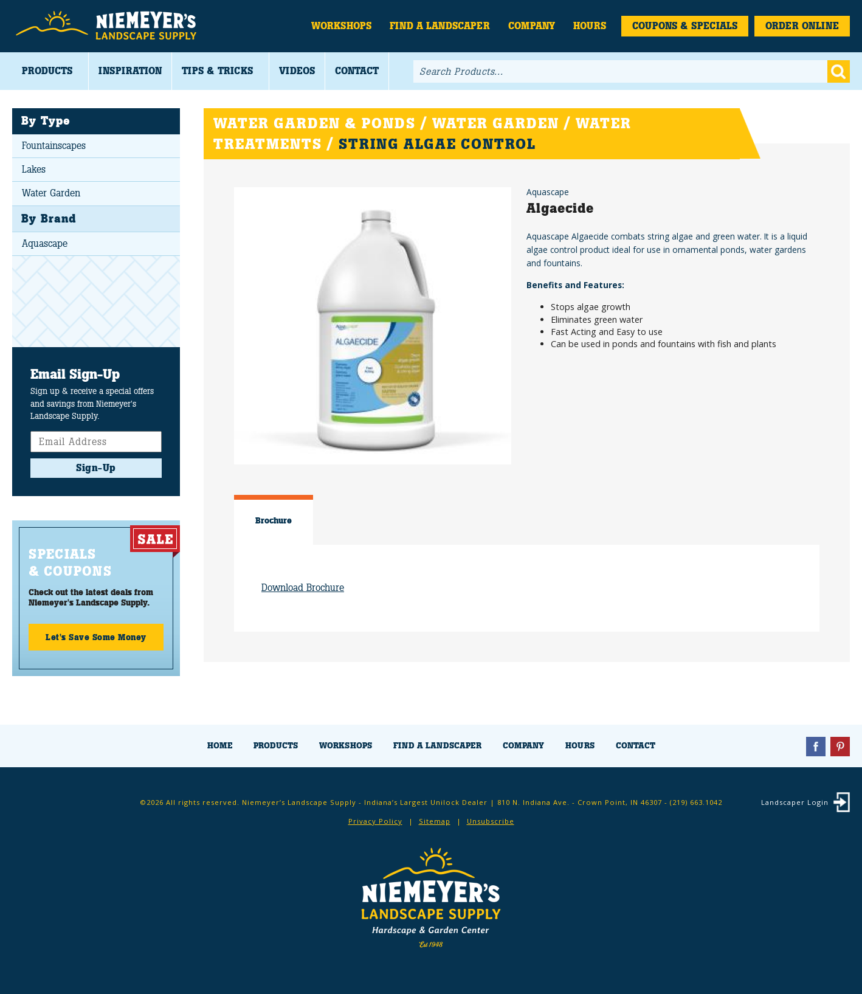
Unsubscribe (490, 821)
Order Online (802, 26)
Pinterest (840, 746)
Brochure (273, 520)
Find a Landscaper (440, 26)
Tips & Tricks (217, 71)
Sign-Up (96, 468)
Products (47, 71)
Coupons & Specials (684, 26)
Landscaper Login (795, 802)
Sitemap (434, 821)
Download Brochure (302, 587)
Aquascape (44, 243)
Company (531, 26)
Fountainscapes (54, 145)
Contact (357, 71)
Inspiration (130, 71)
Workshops (341, 26)
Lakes (34, 169)
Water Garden (51, 193)
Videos (297, 71)
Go (838, 71)
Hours (589, 26)
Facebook (816, 746)
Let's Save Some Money (96, 637)
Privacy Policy (375, 821)
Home (219, 745)
